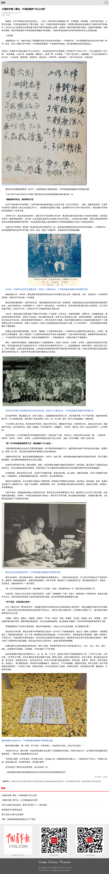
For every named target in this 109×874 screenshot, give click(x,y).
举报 (70, 867)
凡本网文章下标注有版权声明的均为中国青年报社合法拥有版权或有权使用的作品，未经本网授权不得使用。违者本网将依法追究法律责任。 (53, 781)
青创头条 (55, 862)
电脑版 (44, 862)
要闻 (3, 2)
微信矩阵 (66, 862)
